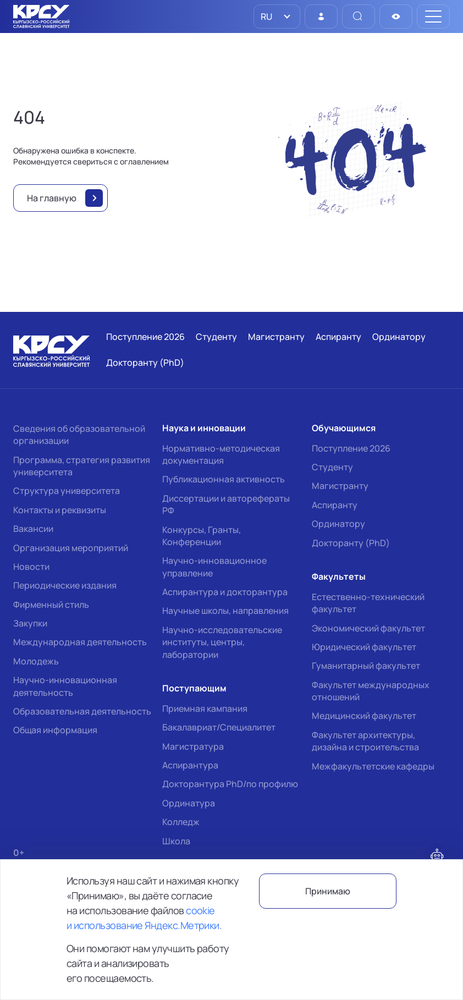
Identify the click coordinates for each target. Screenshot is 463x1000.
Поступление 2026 (351, 448)
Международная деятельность (80, 642)
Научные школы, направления (225, 611)
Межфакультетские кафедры (373, 766)
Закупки (30, 623)
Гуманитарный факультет (366, 666)
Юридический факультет (364, 647)
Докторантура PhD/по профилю (230, 784)
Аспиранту (334, 505)
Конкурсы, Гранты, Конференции (201, 536)
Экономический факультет (368, 628)
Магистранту (340, 486)
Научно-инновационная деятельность (65, 686)
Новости (31, 567)
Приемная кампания (204, 708)
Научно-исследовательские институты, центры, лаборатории (222, 642)
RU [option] (266, 16)
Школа (176, 841)
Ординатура (188, 803)
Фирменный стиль (51, 604)
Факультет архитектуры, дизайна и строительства (365, 741)
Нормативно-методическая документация (221, 454)
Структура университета (66, 491)
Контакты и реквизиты (59, 510)
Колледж (181, 822)
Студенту (332, 467)
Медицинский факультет (364, 716)
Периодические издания (65, 585)
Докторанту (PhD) (351, 543)
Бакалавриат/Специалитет (218, 727)
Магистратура (193, 746)
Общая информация (55, 730)
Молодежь (36, 661)
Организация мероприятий (70, 548)
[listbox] (276, 16)
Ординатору (338, 524)
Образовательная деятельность (82, 711)
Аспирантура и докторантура (225, 592)
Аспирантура (190, 765)
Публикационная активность (223, 479)
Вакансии (33, 529)
